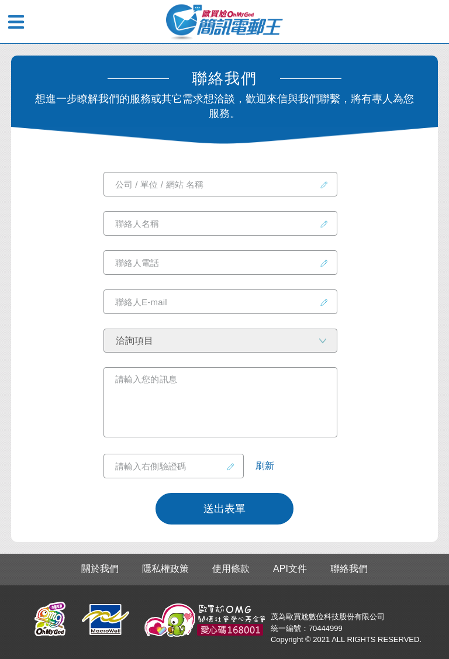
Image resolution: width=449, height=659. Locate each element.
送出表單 (224, 509)
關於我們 (100, 569)
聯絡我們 (349, 569)
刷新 (264, 466)
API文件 (290, 569)
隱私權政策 (165, 569)
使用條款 (231, 569)
